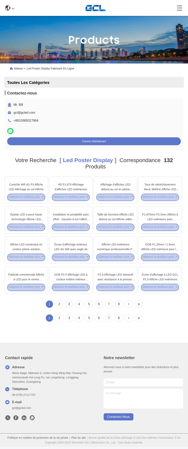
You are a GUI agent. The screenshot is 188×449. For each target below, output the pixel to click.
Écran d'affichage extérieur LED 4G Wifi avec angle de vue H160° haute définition (71, 250)
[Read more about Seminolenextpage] (128, 320)
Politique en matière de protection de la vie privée (37, 439)
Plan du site (78, 439)
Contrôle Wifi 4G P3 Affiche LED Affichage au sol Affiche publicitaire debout (26, 189)
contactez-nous (118, 419)
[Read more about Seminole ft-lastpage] (138, 320)
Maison (18, 68)
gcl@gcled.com (24, 112)
